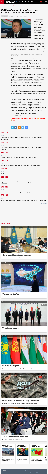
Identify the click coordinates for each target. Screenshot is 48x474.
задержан (13, 76)
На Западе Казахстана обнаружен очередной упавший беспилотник (18, 157)
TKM (26, 2)
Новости (3, 5)
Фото (18, 5)
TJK (22, 2)
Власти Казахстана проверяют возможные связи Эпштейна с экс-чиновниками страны (23, 200)
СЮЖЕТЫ (23, 5)
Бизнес (17, 16)
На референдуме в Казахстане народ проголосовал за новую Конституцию (20, 165)
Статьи (8, 5)
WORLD (32, 2)
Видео (13, 5)
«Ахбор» (41, 35)
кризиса (21, 60)
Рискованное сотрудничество (35, 446)
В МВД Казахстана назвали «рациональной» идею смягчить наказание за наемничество (23, 174)
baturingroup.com (33, 472)
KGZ (19, 2)
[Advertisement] (24, 213)
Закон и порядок (12, 16)
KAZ (16, 2)
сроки (29, 110)
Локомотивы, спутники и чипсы (22, 446)
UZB (29, 2)
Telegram (42, 118)
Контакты (4, 470)
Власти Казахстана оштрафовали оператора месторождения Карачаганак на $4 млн (22, 192)
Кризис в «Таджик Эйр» (23, 16)
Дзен (14, 120)
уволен (26, 58)
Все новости (44, 203)
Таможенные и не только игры (7, 446)
